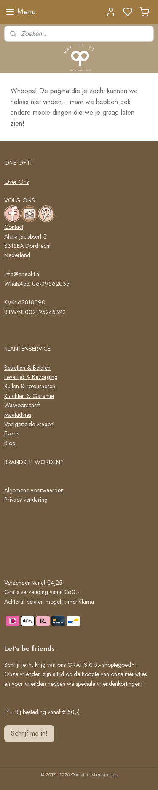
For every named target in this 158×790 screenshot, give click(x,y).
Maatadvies (17, 415)
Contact (13, 227)
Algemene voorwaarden (34, 490)
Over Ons (16, 181)
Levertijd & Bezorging (31, 377)
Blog (10, 443)
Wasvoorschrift (22, 405)
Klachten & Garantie (29, 396)
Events (11, 433)
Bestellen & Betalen (27, 367)
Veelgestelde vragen (29, 424)
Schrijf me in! (29, 733)
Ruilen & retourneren (29, 386)
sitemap (100, 774)
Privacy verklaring (26, 499)
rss (115, 774)
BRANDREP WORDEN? (34, 462)
